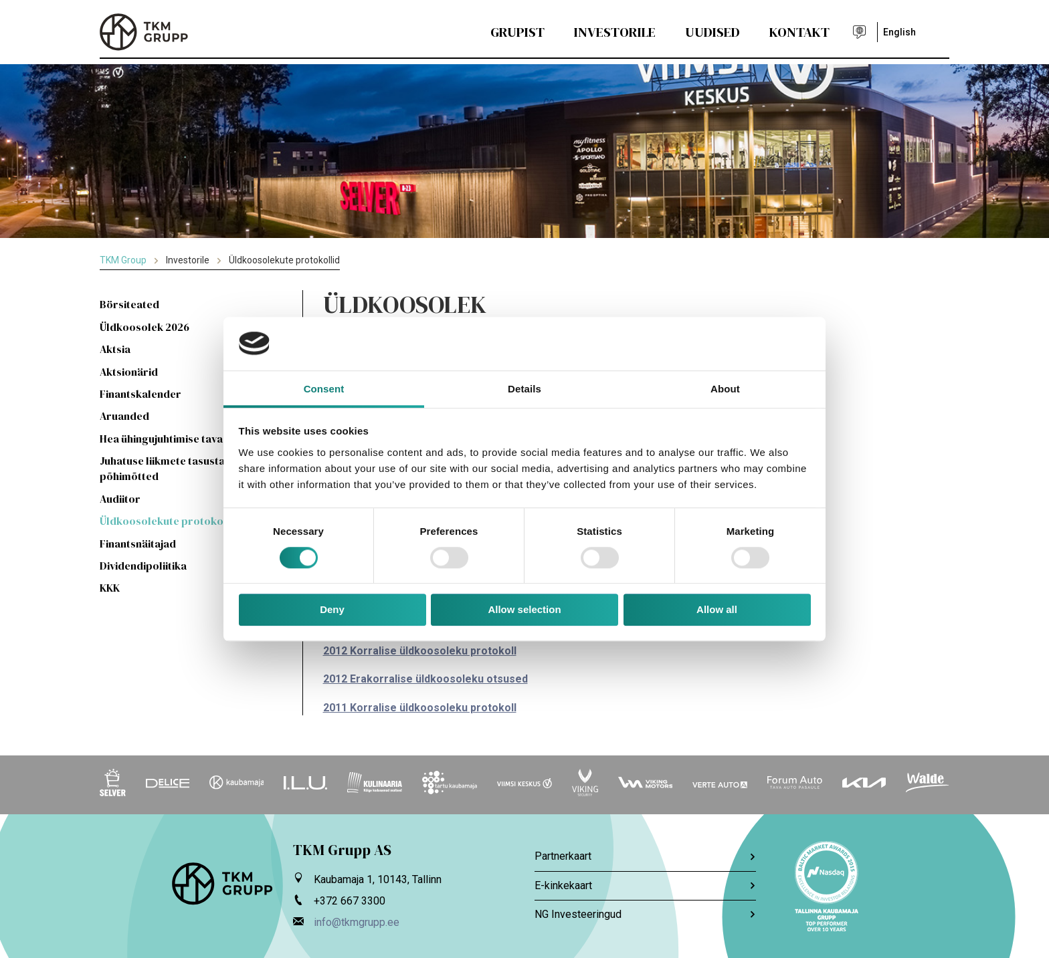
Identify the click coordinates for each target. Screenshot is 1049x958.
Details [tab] (524, 388)
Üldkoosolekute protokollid (170, 520)
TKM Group (123, 260)
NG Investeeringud (645, 914)
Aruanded (124, 415)
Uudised (712, 32)
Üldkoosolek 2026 (144, 327)
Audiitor (120, 498)
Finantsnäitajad (138, 543)
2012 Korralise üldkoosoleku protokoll (419, 650)
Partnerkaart (645, 856)
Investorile (615, 32)
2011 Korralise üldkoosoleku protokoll (419, 707)
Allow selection (524, 610)
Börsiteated (129, 304)
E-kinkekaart (645, 885)
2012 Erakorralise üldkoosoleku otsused (425, 679)
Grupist (517, 32)
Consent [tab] (324, 388)
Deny (332, 610)
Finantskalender (140, 393)
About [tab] (725, 388)
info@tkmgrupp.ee (356, 922)
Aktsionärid (129, 371)
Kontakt (799, 32)
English (899, 32)
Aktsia (115, 349)
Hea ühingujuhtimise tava (161, 438)
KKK (110, 587)
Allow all (716, 610)
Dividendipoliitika (143, 565)
